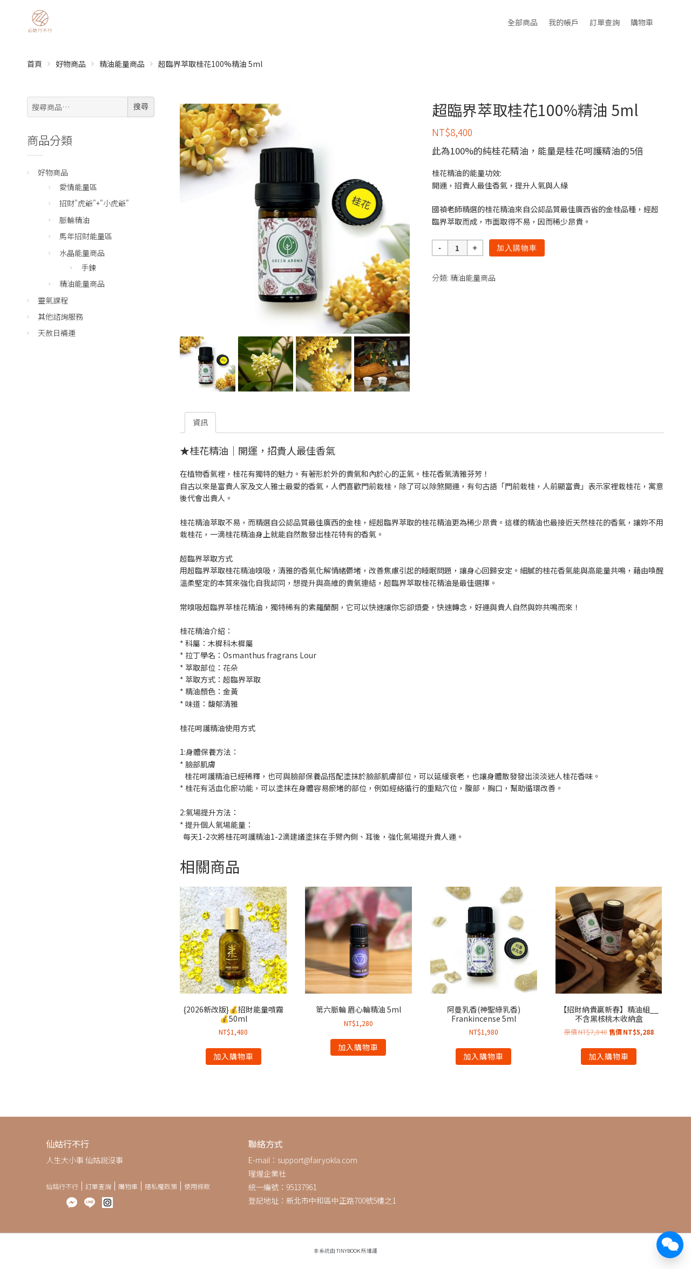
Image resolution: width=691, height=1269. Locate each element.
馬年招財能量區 (85, 236)
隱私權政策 (161, 1186)
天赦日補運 (57, 332)
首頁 (34, 63)
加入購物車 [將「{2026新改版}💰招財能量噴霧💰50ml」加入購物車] (233, 1056)
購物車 (642, 22)
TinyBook (348, 1250)
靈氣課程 (53, 300)
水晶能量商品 (82, 252)
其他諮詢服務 (60, 316)
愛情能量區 (78, 186)
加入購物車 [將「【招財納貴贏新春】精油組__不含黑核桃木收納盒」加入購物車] (608, 1056)
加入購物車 (517, 248)
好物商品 (71, 63)
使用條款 (197, 1186)
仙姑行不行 (62, 1186)
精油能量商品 (122, 63)
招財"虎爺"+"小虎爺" (94, 203)
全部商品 (522, 22)
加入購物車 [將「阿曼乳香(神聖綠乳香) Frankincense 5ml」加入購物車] (483, 1056)
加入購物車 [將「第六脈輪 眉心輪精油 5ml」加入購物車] (358, 1047)
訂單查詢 (605, 22)
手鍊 (88, 267)
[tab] (200, 422)
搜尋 (140, 106)
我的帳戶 (563, 22)
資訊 (200, 422)
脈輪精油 (74, 219)
